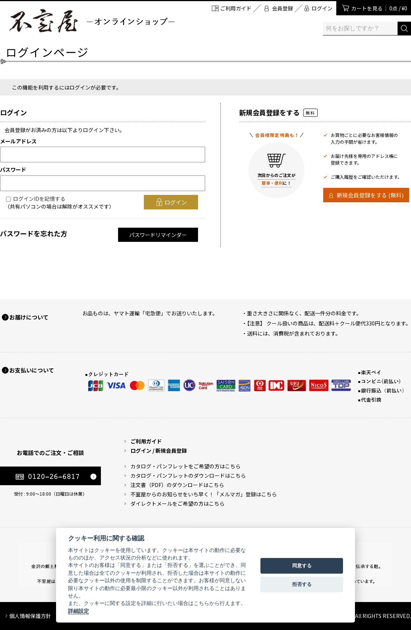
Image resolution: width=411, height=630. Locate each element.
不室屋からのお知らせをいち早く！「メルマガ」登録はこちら (203, 494)
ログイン (322, 8)
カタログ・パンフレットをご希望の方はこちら (185, 466)
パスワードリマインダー (158, 234)
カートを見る (379, 8)
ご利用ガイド (235, 8)
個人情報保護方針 (30, 615)
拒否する (302, 584)
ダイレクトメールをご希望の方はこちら (177, 503)
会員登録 (282, 8)
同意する (302, 565)
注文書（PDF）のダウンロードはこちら (177, 485)
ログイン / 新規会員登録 (158, 450)
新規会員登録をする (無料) (370, 195)
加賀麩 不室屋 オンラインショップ (91, 21)
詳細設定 (78, 611)
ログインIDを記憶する (39, 198)
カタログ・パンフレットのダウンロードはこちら (188, 475)
